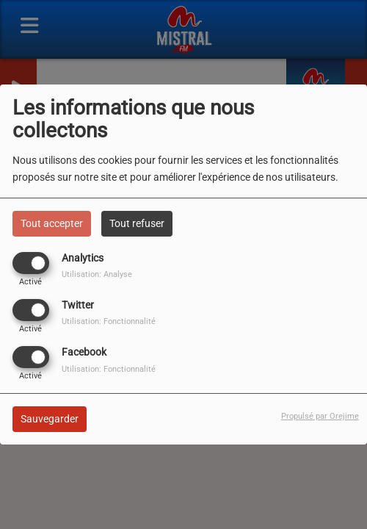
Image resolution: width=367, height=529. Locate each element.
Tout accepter (52, 223)
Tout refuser (136, 223)
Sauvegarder (50, 419)
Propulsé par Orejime (320, 416)
